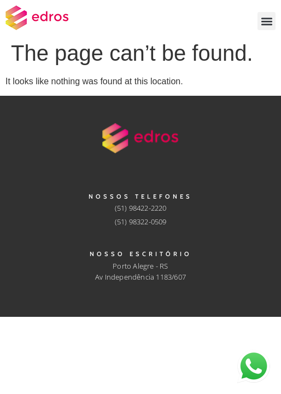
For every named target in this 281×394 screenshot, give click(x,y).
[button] (266, 21)
